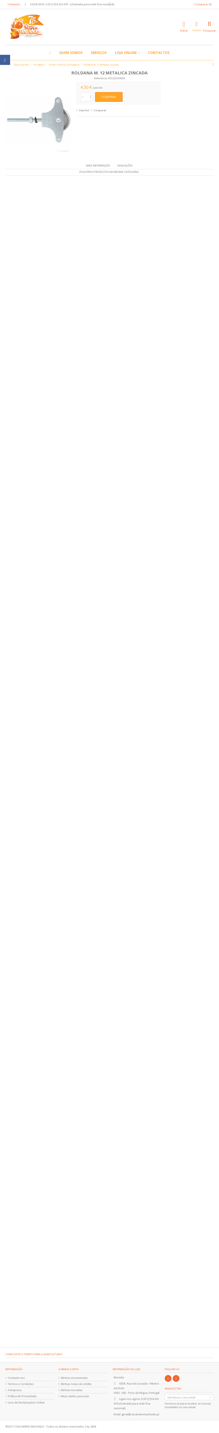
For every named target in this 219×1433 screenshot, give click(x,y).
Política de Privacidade (22, 1396)
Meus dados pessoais (75, 1396)
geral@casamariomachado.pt (140, 1414)
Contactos (14, 4)
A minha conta (68, 1369)
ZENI (93, 1426)
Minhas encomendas (74, 1378)
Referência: (101, 78)
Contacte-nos (16, 1378)
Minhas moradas (71, 1390)
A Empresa (14, 1390)
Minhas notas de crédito (76, 1384)
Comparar (100, 110)
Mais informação (98, 165)
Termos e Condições (21, 1384)
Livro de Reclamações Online (26, 1402)
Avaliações (125, 165)
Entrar (184, 30)
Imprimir (83, 110)
